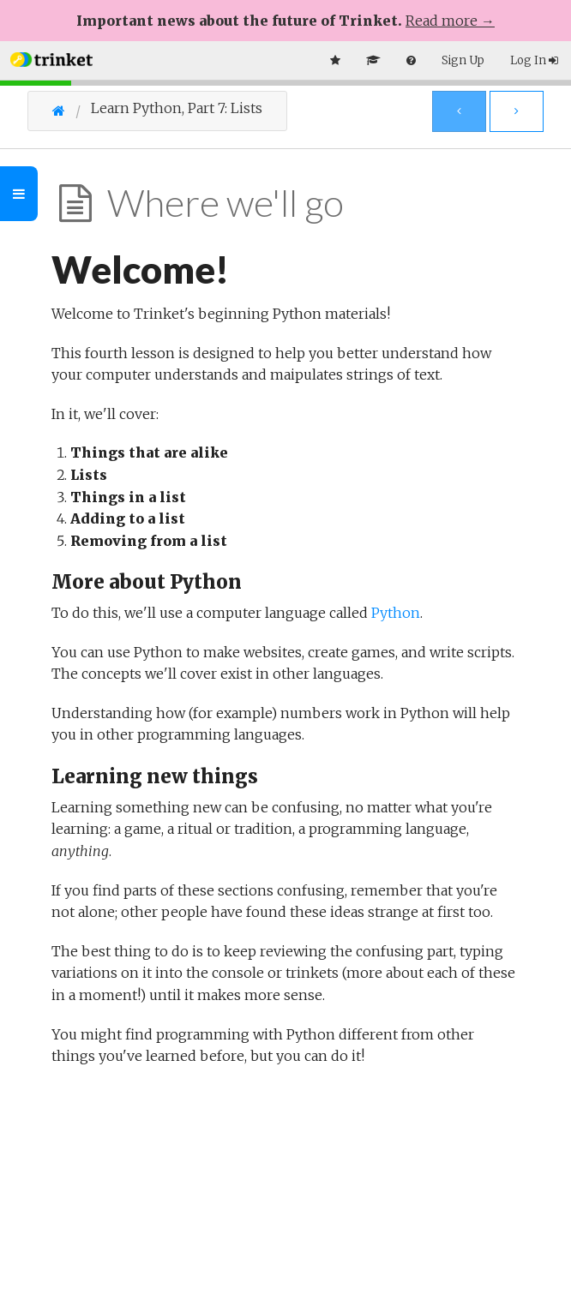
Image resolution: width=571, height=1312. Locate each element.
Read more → (450, 20)
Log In (534, 60)
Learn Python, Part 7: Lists (176, 108)
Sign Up (463, 60)
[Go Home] (71, 110)
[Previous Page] (459, 111)
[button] (51, 58)
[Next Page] (517, 111)
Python (395, 612)
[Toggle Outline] (19, 193)
